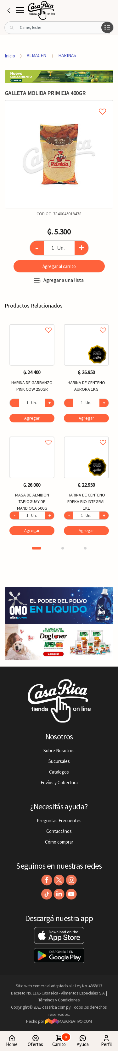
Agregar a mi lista (59, 104)
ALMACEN (36, 55)
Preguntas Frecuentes (59, 820)
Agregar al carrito (59, 266)
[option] (59, 154)
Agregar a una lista (58, 280)
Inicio (10, 55)
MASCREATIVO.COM (68, 1021)
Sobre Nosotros (59, 750)
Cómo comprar (59, 842)
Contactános (59, 831)
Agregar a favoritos (32, 323)
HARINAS (67, 55)
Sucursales (59, 761)
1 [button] (36, 548)
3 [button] (85, 548)
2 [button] (62, 548)
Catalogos (59, 772)
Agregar (32, 418)
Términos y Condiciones (59, 1000)
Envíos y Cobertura (59, 783)
